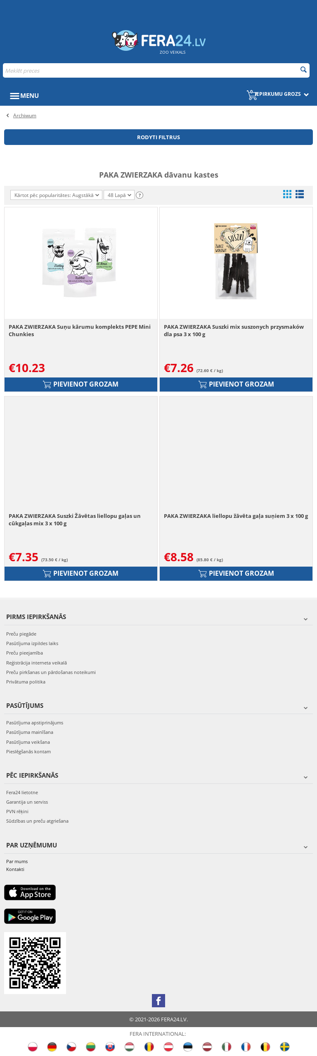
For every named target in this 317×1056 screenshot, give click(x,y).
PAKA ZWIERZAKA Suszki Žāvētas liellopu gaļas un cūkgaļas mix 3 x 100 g (75, 519)
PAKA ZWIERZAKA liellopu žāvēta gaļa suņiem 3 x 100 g (236, 516)
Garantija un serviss (27, 802)
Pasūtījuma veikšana (28, 742)
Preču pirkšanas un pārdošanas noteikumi (51, 672)
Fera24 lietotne (22, 792)
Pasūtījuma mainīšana (29, 732)
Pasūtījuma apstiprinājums (34, 722)
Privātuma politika (25, 682)
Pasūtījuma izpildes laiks (32, 643)
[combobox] (156, 70)
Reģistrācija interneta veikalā (36, 663)
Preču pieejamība (24, 653)
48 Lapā (119, 196)
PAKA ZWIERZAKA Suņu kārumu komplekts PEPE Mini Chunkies (80, 330)
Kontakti (15, 869)
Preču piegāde (21, 634)
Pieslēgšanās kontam (28, 751)
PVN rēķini (17, 811)
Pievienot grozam (80, 384)
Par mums (17, 861)
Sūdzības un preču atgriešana (37, 821)
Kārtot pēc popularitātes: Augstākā (56, 195)
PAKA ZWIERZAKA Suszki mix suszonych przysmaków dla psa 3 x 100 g (234, 330)
